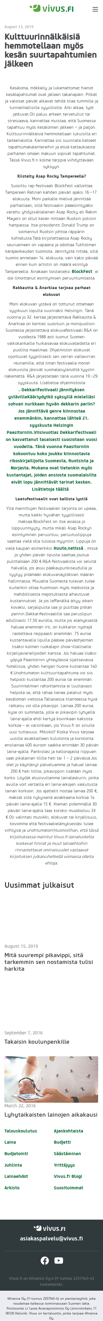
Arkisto (12, 1188)
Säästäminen (67, 1154)
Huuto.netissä (68, 548)
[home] (51, 8)
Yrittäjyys (64, 1165)
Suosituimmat (68, 1188)
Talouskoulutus (20, 1131)
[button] (92, 8)
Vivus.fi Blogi (68, 1176)
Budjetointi (16, 1154)
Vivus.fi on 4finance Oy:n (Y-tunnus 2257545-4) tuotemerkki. (51, 1281)
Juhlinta (13, 1165)
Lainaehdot (16, 1176)
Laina (10, 1142)
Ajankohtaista (68, 1131)
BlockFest (82, 271)
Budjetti (62, 1142)
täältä (62, 489)
